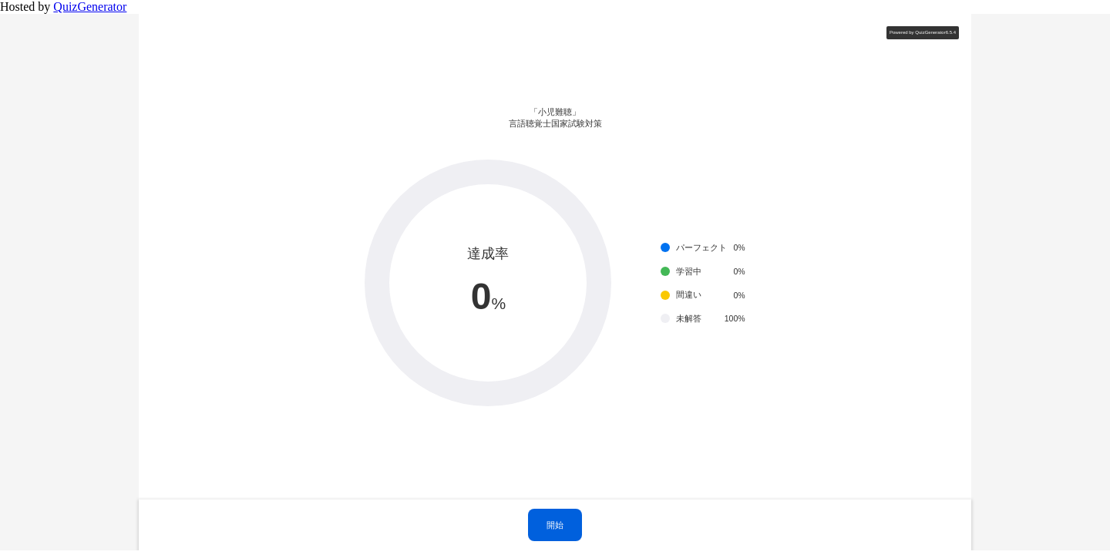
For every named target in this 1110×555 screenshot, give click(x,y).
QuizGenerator (89, 6)
